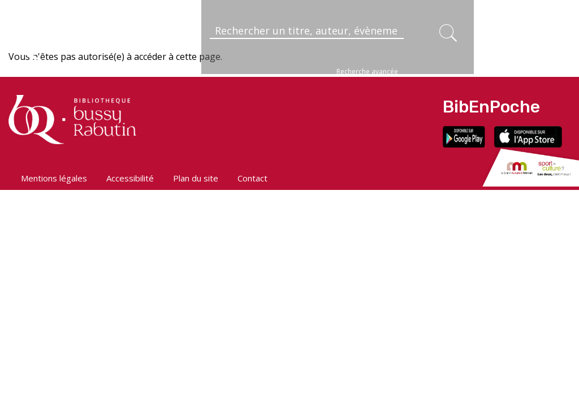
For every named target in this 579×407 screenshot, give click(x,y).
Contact (252, 178)
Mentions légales (54, 178)
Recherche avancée (367, 71)
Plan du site (195, 178)
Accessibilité (130, 178)
